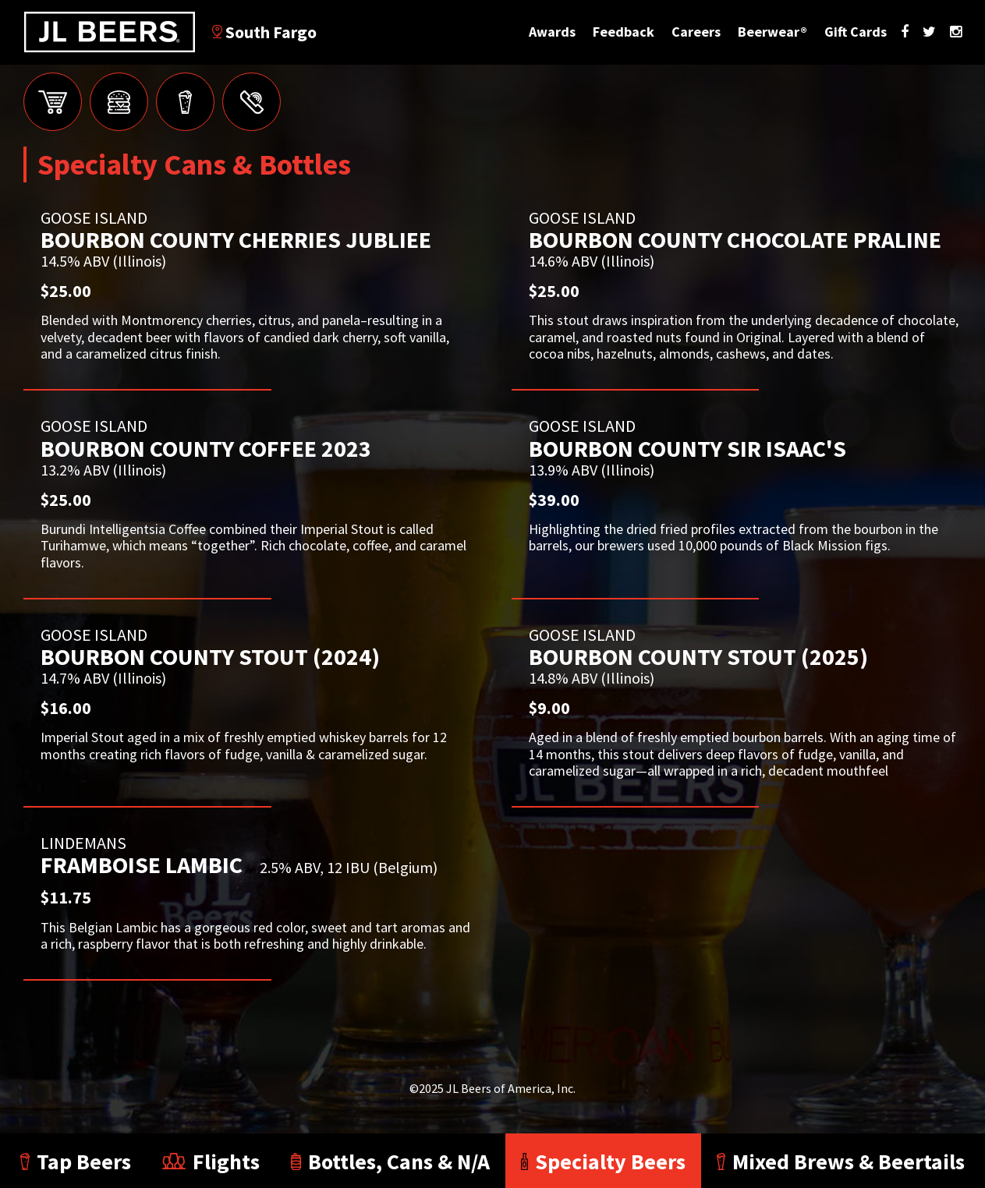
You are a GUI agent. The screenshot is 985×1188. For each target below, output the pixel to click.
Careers (696, 32)
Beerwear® (772, 32)
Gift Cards (855, 32)
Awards (552, 32)
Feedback (623, 32)
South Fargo (264, 32)
